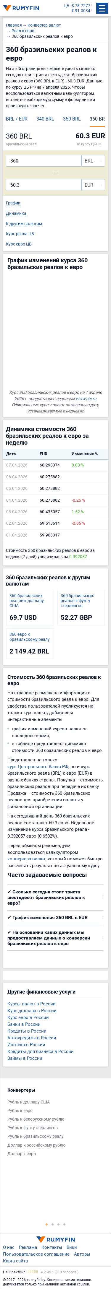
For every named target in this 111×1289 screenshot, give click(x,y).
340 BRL (45, 119)
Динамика (16, 213)
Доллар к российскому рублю (36, 1145)
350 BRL (72, 119)
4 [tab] (64, 1224)
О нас (9, 1247)
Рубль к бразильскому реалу (35, 1136)
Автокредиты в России (31, 1037)
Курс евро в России (28, 1017)
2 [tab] (53, 1224)
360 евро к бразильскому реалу (29, 637)
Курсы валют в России (31, 1003)
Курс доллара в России (32, 1010)
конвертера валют (26, 858)
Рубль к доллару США (28, 1102)
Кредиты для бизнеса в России (40, 1051)
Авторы (82, 1254)
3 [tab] (59, 1224)
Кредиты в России (26, 1030)
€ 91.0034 (81, 10)
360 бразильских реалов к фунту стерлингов (77, 600)
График (13, 203)
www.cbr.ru (86, 398)
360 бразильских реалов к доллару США (26, 600)
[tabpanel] (52, 1123)
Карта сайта (15, 1260)
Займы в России (24, 1058)
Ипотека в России (26, 1044)
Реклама (28, 1247)
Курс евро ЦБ (19, 244)
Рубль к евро (20, 1110)
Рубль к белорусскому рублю (35, 1119)
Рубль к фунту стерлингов (32, 1127)
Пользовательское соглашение (36, 1254)
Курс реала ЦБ (20, 233)
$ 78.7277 (81, 5)
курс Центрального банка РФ (37, 766)
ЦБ (66, 5)
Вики (72, 1247)
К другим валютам (24, 223)
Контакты (51, 1247)
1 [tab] (47, 1224)
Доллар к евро (21, 1153)
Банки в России (24, 1024)
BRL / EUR (17, 119)
